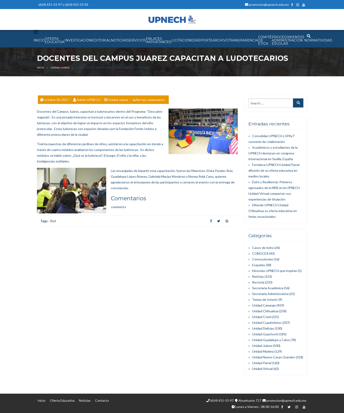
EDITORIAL (101, 40)
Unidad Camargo (264, 305)
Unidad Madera (263, 351)
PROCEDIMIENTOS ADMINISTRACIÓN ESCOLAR (288, 40)
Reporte (204, 40)
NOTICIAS (119, 40)
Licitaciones (183, 40)
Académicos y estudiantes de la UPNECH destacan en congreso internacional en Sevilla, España (273, 153)
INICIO (39, 40)
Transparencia (243, 40)
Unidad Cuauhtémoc (267, 322)
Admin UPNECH (88, 100)
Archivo (220, 40)
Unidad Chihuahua (265, 311)
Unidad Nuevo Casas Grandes (273, 357)
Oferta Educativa (62, 400)
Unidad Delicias (263, 328)
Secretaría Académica (267, 288)
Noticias (258, 276)
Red (53, 221)
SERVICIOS (136, 40)
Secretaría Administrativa (270, 294)
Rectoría (258, 282)
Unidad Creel (261, 317)
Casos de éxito (263, 248)
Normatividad (318, 40)
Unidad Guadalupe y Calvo (271, 340)
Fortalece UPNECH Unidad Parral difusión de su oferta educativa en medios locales (273, 170)
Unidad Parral (261, 363)
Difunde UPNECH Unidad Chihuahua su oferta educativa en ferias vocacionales (272, 210)
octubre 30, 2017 (56, 100)
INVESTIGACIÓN (78, 40)
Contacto (102, 400)
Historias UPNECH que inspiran (274, 271)
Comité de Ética (265, 40)
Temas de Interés (265, 299)
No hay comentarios (150, 100)
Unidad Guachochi (265, 334)
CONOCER (260, 253)
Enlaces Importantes (158, 40)
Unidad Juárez (60, 67)
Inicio (40, 67)
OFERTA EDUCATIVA (54, 40)
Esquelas (258, 265)
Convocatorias (262, 259)
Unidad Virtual (262, 369)
